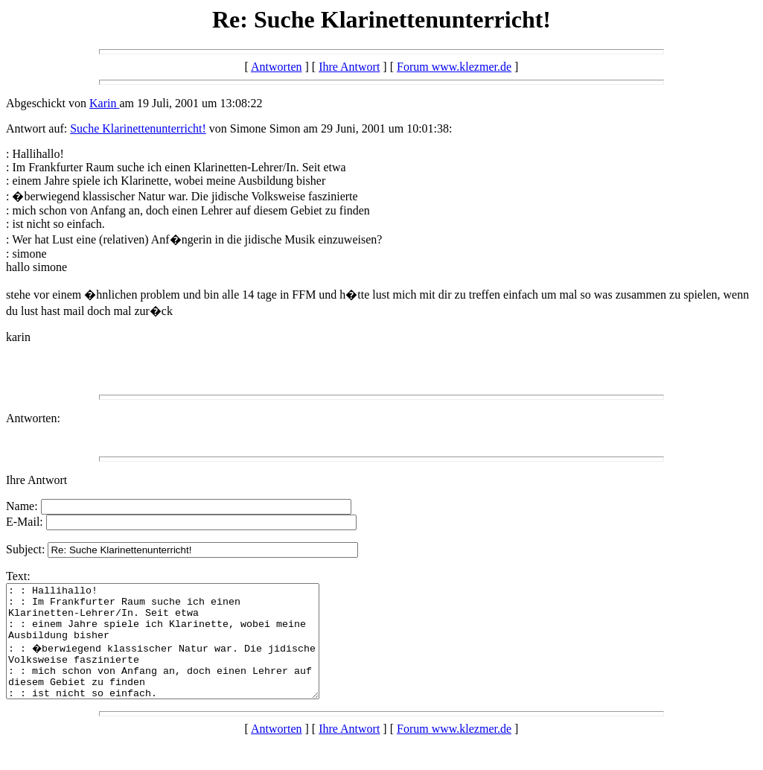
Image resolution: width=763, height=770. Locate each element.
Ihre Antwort (349, 66)
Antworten (276, 66)
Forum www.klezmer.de (454, 66)
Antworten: (33, 418)
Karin (104, 103)
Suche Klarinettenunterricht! (138, 128)
